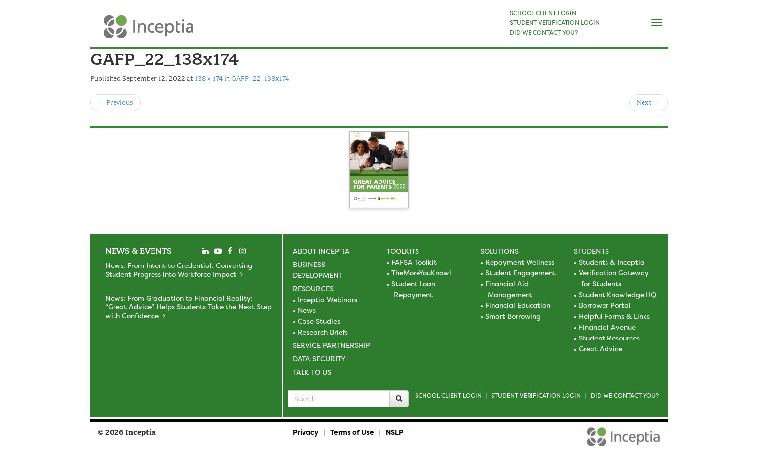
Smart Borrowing (513, 316)
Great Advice (600, 348)
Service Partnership (331, 345)
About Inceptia (321, 251)
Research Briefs (323, 332)
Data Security (319, 358)
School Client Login (448, 395)
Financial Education (517, 305)
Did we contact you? (625, 395)
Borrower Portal (605, 305)
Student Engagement (520, 272)
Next (648, 102)
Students (591, 251)
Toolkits (402, 251)
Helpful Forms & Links (614, 316)
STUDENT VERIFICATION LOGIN (555, 22)
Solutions (499, 251)
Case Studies (319, 321)
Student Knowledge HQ (617, 294)
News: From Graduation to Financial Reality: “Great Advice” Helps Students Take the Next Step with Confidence (188, 306)
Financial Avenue (607, 327)
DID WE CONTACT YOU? (544, 32)
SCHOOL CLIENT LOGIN (543, 13)
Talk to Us (312, 372)
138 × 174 (209, 78)
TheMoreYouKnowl (421, 272)
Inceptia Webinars (327, 299)
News (307, 310)
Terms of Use (352, 432)
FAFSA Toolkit (414, 261)
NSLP (394, 432)
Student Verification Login (536, 395)
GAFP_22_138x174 (260, 78)
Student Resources (609, 337)
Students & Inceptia (611, 261)
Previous (115, 102)
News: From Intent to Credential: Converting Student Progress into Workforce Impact (178, 270)
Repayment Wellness (519, 261)
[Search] (399, 398)
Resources (313, 288)
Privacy (305, 432)
